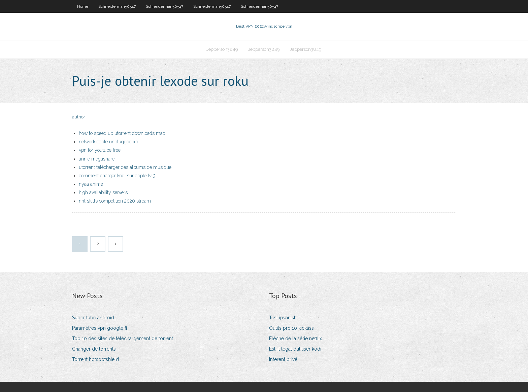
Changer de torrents (94, 349)
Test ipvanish (283, 317)
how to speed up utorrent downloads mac (122, 133)
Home (82, 6)
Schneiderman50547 (117, 6)
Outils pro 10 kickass (291, 328)
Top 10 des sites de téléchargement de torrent (122, 338)
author (78, 116)
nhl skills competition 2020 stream (115, 201)
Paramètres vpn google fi (99, 328)
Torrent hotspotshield (95, 359)
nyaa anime (91, 184)
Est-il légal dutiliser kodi (295, 349)
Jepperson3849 (222, 49)
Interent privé (283, 359)
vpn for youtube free (100, 150)
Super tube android (93, 317)
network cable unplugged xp (108, 141)
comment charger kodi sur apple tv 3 (117, 175)
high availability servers (103, 192)
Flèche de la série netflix (295, 338)
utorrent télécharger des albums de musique (125, 167)
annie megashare (96, 159)
